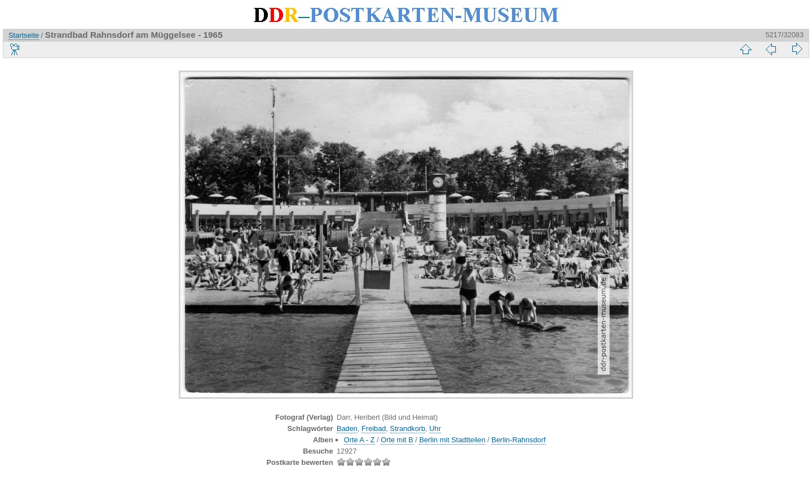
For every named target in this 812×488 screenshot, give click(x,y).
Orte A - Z (359, 440)
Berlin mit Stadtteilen (452, 440)
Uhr (435, 428)
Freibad (373, 428)
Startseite (23, 35)
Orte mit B (397, 440)
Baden (347, 428)
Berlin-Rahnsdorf (518, 440)
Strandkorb (408, 428)
